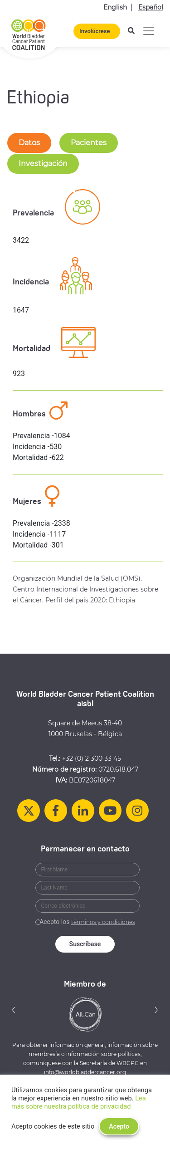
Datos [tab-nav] (29, 142)
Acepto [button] (119, 1126)
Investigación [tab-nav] (43, 163)
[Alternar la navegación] (148, 30)
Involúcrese (94, 31)
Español (150, 7)
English (115, 7)
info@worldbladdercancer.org (85, 1072)
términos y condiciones (103, 922)
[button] (13, 1009)
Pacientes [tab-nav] (89, 142)
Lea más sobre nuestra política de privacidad (78, 1102)
